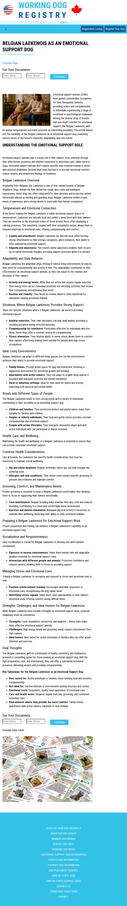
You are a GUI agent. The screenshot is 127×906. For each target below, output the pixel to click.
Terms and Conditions (63, 890)
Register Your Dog (115, 28)
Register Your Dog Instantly (63, 826)
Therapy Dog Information (63, 863)
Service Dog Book (63, 842)
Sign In (63, 22)
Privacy (63, 895)
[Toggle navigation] (6, 29)
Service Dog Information (63, 858)
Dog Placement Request (63, 869)
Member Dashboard (63, 837)
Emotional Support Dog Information (63, 853)
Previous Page (10, 63)
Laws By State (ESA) (64, 874)
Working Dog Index (63, 847)
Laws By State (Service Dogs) (63, 879)
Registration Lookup (92, 28)
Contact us (64, 884)
